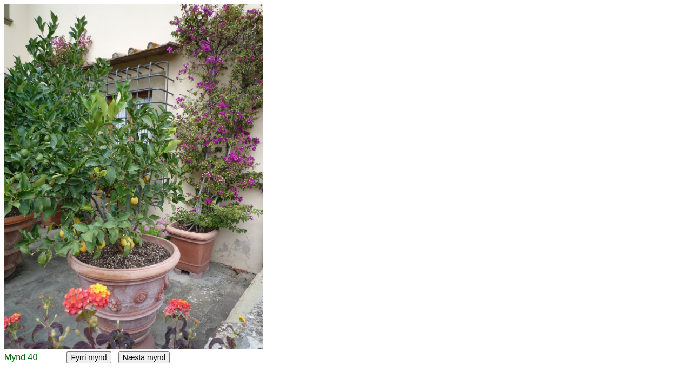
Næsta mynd (144, 357)
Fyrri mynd (89, 357)
